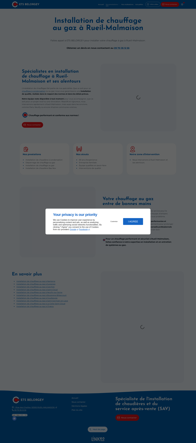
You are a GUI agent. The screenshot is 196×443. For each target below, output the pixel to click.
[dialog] (98, 222)
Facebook (83, 229)
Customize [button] (114, 221)
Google (73, 229)
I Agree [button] (133, 221)
